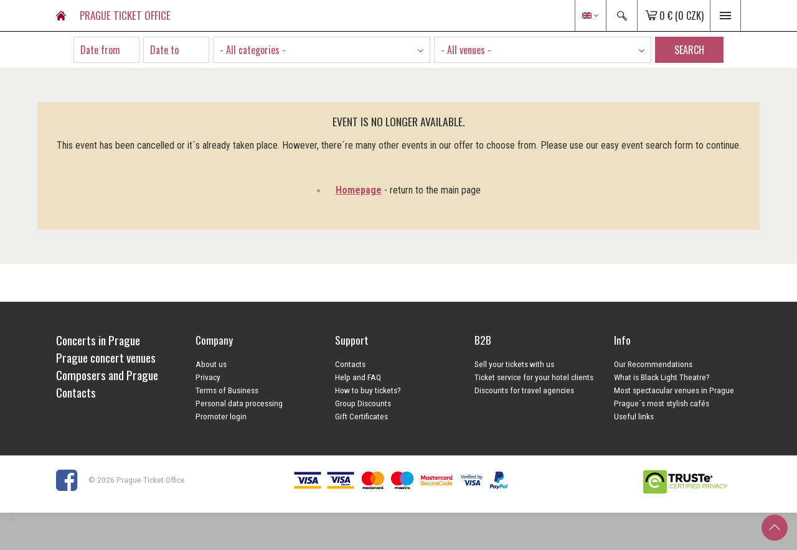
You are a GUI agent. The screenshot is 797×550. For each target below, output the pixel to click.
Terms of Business (227, 390)
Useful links (634, 416)
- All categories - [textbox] (253, 49)
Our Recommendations (653, 364)
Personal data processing (239, 403)
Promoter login (221, 416)
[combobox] (321, 50)
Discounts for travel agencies (524, 390)
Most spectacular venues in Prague (674, 390)
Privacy (208, 377)
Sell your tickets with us (514, 364)
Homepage (359, 190)
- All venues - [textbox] (466, 49)
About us (211, 364)
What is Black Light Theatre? (662, 377)
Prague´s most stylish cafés (661, 403)
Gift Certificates (361, 416)
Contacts (350, 364)
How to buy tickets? (368, 390)
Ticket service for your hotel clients (533, 377)
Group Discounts (363, 403)
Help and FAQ (358, 377)
